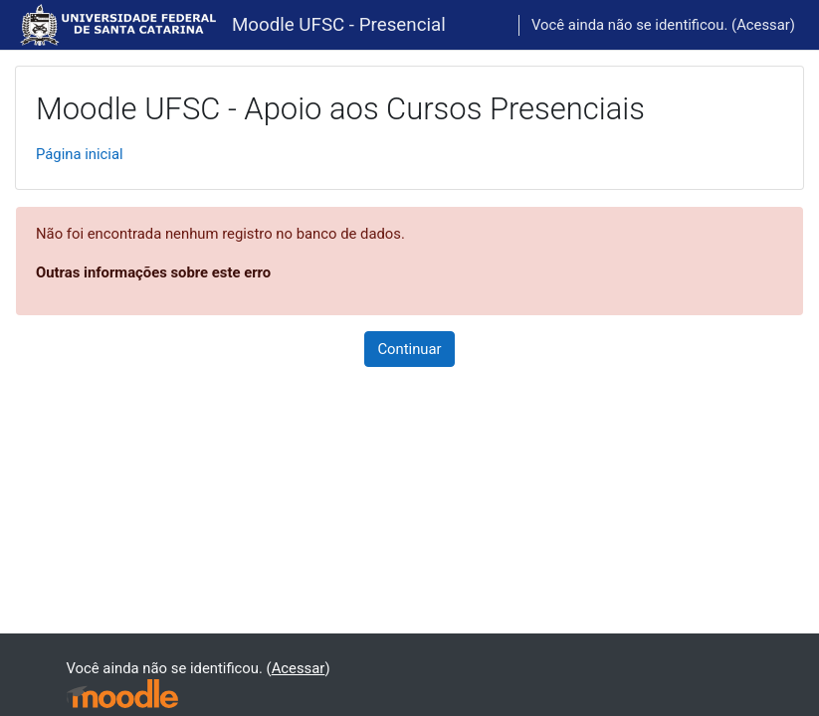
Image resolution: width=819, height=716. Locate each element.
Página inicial (79, 154)
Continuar (409, 349)
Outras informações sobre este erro (153, 272)
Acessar (763, 25)
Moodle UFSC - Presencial (339, 25)
